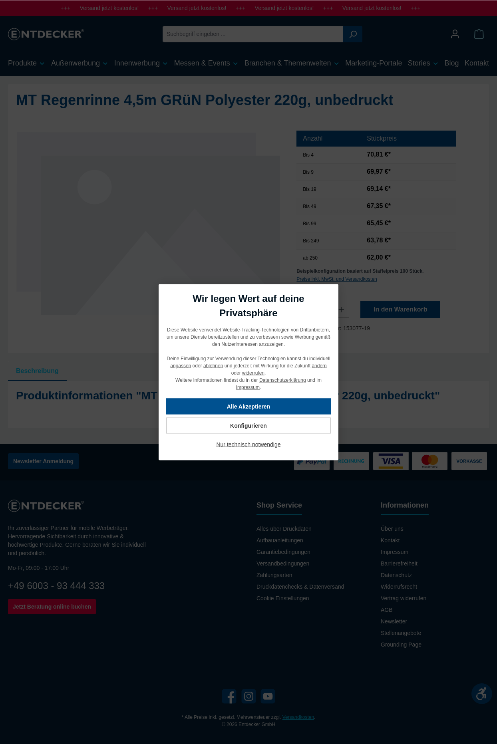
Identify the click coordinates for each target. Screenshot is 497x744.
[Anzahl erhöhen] (341, 309)
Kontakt (390, 540)
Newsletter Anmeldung (43, 461)
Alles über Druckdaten (284, 529)
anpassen (180, 365)
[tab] (37, 371)
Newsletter (394, 621)
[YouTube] (268, 696)
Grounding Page (401, 644)
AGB (387, 610)
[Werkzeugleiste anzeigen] (481, 693)
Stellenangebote (401, 633)
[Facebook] (229, 696)
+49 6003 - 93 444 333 (56, 585)
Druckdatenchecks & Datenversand (300, 586)
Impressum (394, 552)
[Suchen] (352, 34)
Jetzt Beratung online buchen (52, 606)
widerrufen (253, 372)
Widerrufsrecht (399, 586)
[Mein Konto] (455, 34)
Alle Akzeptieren (248, 406)
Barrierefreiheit (399, 563)
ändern (319, 365)
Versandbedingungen (282, 563)
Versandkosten (298, 717)
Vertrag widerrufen (403, 598)
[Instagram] (249, 696)
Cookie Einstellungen (282, 598)
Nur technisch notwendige (248, 444)
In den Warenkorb (400, 309)
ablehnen (213, 365)
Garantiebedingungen (283, 552)
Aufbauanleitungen (279, 540)
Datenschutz (396, 575)
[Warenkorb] (479, 34)
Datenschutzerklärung (282, 380)
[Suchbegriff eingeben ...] (253, 34)
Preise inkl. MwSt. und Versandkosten (336, 279)
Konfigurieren (248, 425)
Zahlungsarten (274, 575)
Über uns (392, 529)
